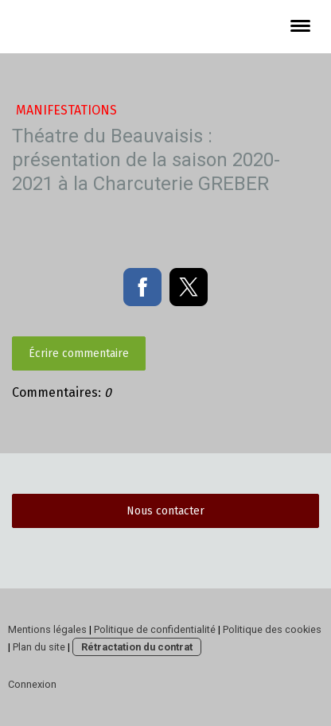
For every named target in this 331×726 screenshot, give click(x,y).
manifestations (66, 110)
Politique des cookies (272, 629)
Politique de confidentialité (155, 629)
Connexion (32, 684)
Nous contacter (165, 511)
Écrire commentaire (79, 353)
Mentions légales (47, 629)
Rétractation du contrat (137, 647)
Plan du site (39, 647)
